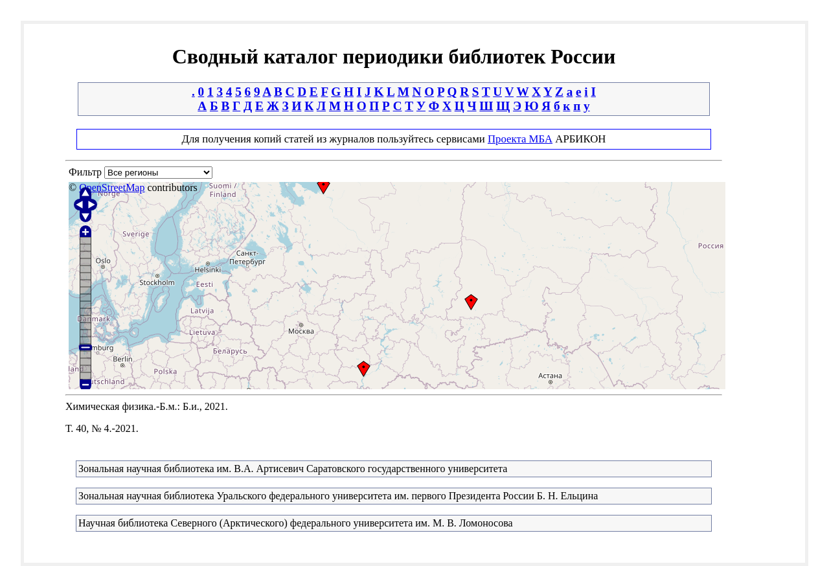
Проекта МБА (520, 139)
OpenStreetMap (111, 187)
